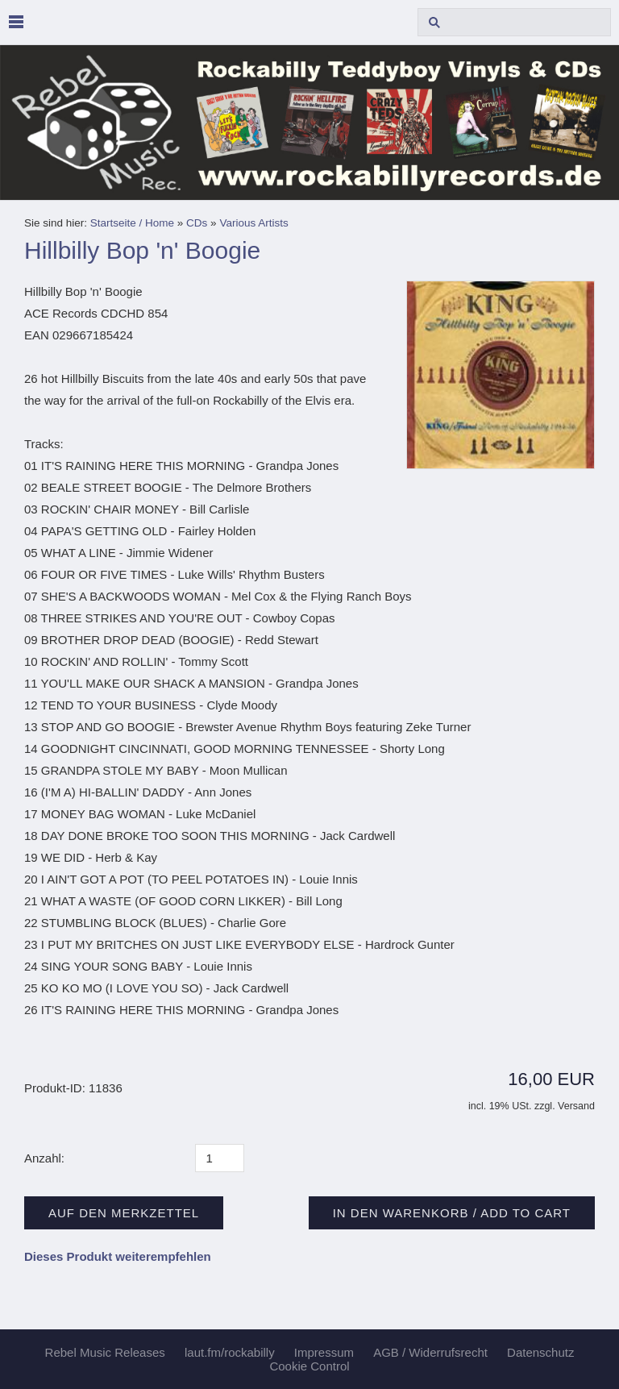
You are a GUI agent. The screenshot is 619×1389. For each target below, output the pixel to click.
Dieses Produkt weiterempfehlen (117, 1256)
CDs (196, 223)
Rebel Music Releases (105, 1352)
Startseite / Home (132, 223)
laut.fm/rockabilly (230, 1352)
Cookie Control (309, 1366)
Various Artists (253, 223)
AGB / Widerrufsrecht (430, 1352)
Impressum (324, 1352)
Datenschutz (540, 1352)
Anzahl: (44, 1158)
